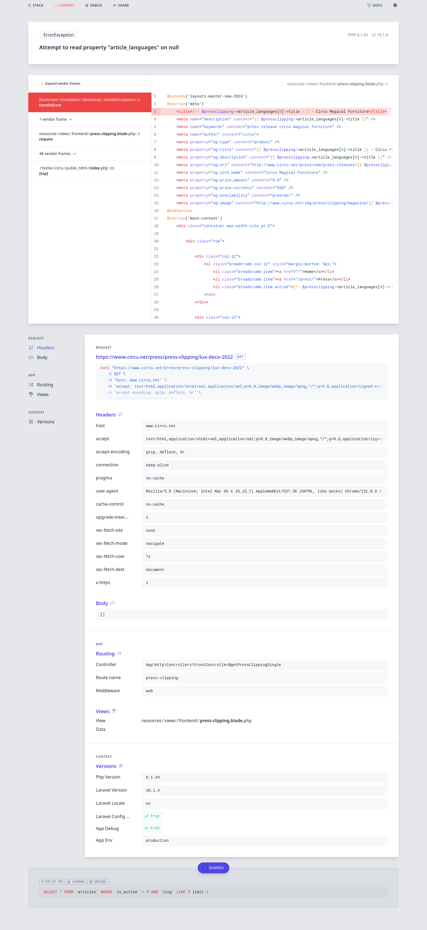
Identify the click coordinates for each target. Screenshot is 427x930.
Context (36, 412)
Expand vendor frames (60, 83)
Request (36, 338)
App (31, 375)
